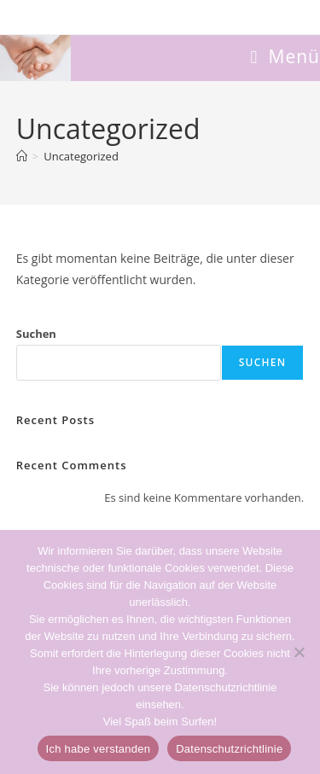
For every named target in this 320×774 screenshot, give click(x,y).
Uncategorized (81, 156)
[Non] (298, 652)
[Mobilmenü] (285, 56)
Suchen (36, 333)
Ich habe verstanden (98, 748)
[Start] (21, 156)
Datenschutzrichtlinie (229, 748)
